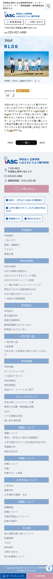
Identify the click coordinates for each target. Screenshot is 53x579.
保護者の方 (13, 218)
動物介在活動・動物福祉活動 (19, 406)
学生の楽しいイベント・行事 (19, 402)
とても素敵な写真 (13, 415)
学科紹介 (8, 311)
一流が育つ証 (11, 342)
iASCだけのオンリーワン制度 (19, 280)
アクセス (8, 249)
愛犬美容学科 (11, 315)
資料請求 (39, 576)
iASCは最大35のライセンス (18, 293)
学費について (11, 463)
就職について (11, 511)
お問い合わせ (11, 551)
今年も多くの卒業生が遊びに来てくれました (25, 352)
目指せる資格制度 (14, 298)
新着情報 (8, 538)
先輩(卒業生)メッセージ (16, 516)
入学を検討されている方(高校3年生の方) (25, 442)
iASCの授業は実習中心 (15, 271)
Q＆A (6, 411)
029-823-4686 (17, 32)
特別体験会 (10, 380)
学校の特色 (10, 266)
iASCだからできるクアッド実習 (20, 275)
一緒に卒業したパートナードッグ (22, 284)
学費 (6, 468)
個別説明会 (10, 385)
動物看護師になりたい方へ (17, 324)
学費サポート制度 (13, 473)
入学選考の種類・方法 (15, 494)
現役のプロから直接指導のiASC (20, 289)
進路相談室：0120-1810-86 (22, 180)
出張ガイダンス (13, 375)
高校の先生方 (32, 218)
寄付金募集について (14, 556)
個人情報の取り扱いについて (19, 533)
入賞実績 (8, 346)
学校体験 (8, 366)
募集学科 (8, 490)
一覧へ (26, 142)
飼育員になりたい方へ (15, 329)
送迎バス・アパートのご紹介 (19, 389)
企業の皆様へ (11, 521)
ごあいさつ (10, 240)
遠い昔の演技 (12, 420)
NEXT (42, 142)
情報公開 (8, 254)
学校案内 (8, 235)
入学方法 (8, 485)
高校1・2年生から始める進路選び (24, 200)
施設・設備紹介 (12, 244)
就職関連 (8, 507)
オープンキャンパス (13, 575)
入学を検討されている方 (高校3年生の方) (25, 209)
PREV (10, 142)
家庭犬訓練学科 (12, 320)
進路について (11, 433)
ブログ (7, 542)
